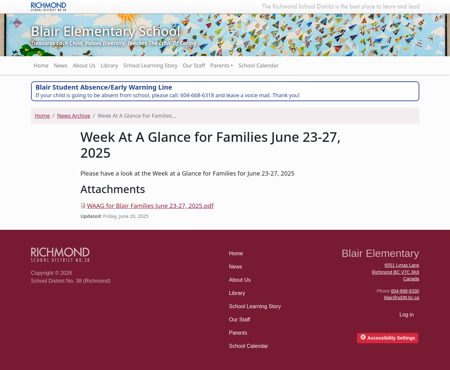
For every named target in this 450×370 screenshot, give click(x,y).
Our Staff (194, 65)
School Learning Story (150, 65)
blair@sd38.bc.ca (401, 297)
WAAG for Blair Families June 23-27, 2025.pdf (150, 205)
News (60, 65)
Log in (406, 314)
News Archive (73, 115)
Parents (219, 65)
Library (109, 65)
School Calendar (258, 65)
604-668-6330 (405, 291)
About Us (84, 65)
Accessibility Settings (387, 337)
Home (41, 65)
